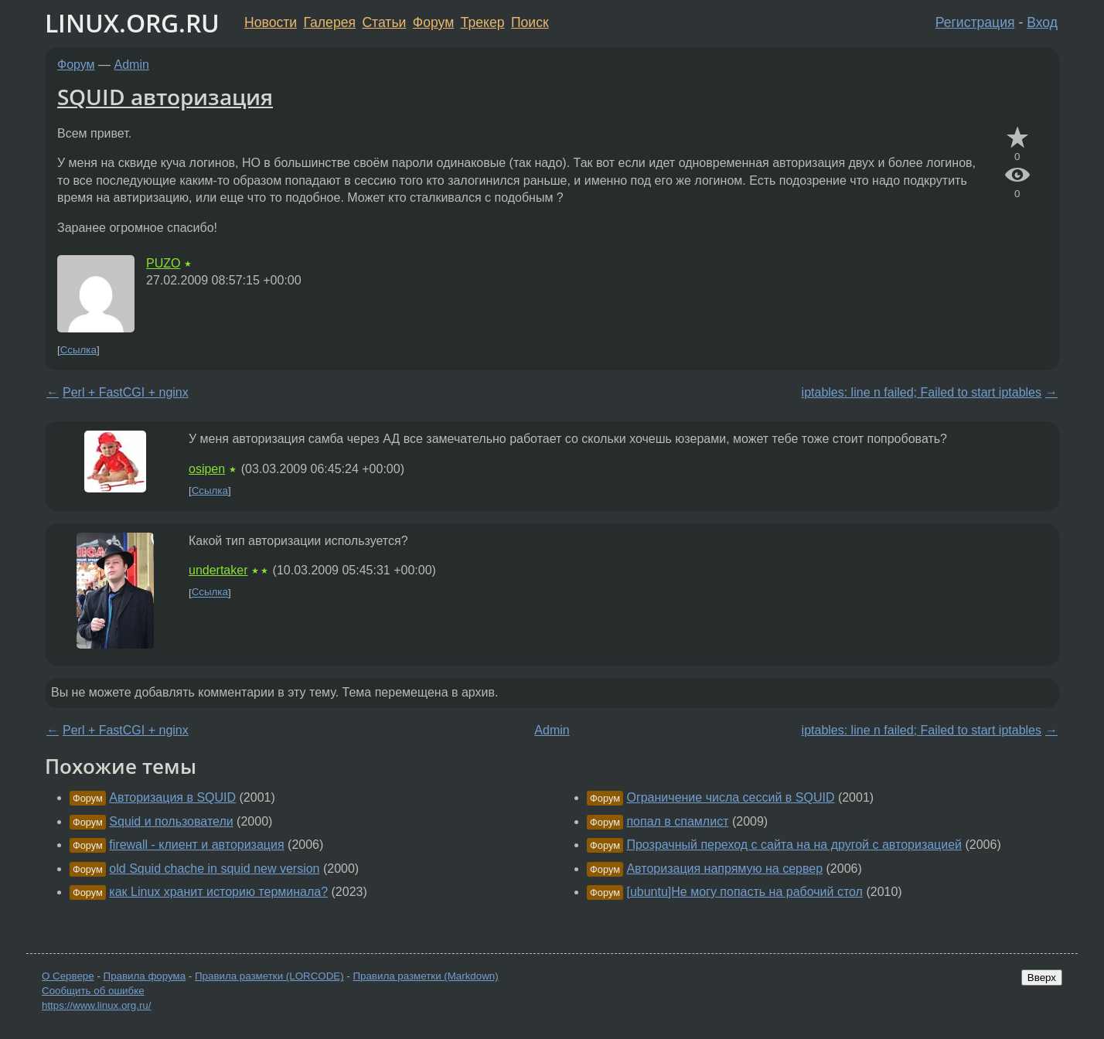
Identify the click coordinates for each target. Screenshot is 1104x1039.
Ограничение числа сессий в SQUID (730, 797)
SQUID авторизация (165, 96)
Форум (433, 22)
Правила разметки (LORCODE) (269, 976)
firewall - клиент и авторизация (196, 844)
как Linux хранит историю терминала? (218, 891)
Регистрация (975, 22)
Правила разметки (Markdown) (425, 976)
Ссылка (78, 350)
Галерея (330, 22)
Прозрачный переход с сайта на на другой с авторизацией (794, 844)
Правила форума (145, 976)
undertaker (218, 570)
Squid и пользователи (171, 821)
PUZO (163, 263)
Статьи (384, 22)
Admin (131, 64)
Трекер (483, 22)
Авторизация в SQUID (172, 797)
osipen (207, 468)
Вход (1042, 22)
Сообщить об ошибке (93, 990)
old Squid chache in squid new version (214, 868)
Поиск (530, 22)
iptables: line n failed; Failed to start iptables (921, 392)
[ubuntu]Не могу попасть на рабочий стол (744, 891)
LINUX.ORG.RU (132, 22)
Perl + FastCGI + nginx (126, 392)
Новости (270, 22)
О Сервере (68, 976)
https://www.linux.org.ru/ (96, 1005)
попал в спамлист (677, 821)
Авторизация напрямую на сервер (724, 868)
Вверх (1041, 977)
